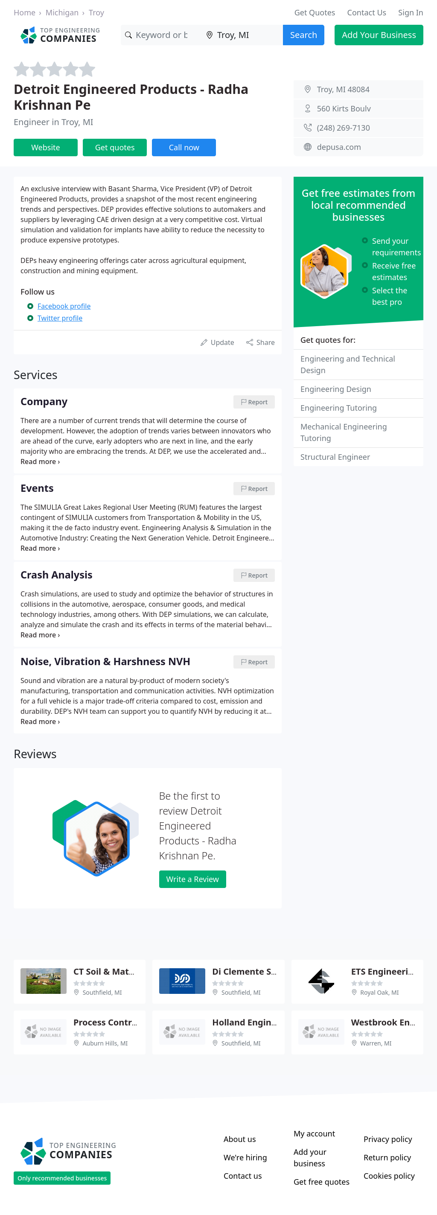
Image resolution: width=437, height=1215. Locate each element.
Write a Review (192, 879)
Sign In (410, 12)
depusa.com (339, 147)
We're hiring (245, 1157)
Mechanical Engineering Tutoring (343, 432)
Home (24, 12)
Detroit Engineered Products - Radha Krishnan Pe (131, 97)
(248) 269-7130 (343, 128)
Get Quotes (314, 12)
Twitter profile (60, 318)
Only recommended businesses (62, 1178)
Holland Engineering (255, 1022)
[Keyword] (161, 35)
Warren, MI (375, 1043)
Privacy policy (388, 1139)
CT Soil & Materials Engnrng (131, 971)
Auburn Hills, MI (105, 1043)
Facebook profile (64, 306)
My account (314, 1133)
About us (240, 1139)
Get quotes (115, 147)
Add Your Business (379, 35)
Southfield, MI (102, 992)
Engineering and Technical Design (347, 364)
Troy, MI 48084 (343, 89)
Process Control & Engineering (137, 1022)
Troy (96, 12)
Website (45, 147)
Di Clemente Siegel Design (267, 971)
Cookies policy (389, 1176)
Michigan (62, 12)
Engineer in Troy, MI (53, 122)
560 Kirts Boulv (344, 108)
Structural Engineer (335, 457)
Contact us (243, 1176)
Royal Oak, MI (379, 992)
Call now (184, 147)
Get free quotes (322, 1182)
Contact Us (367, 12)
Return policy (387, 1157)
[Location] (242, 35)
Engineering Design (335, 389)
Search (303, 35)
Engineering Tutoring (338, 408)
